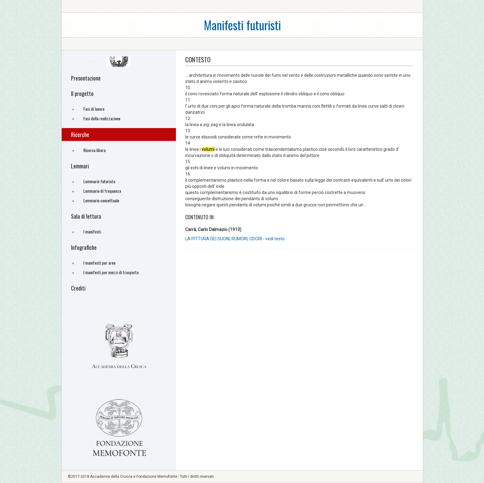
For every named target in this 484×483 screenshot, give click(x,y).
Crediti (78, 288)
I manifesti (92, 231)
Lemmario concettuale (101, 200)
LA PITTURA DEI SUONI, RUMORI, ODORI (223, 238)
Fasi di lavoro (93, 108)
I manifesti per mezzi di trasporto (111, 272)
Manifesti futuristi (242, 25)
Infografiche (84, 247)
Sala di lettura (86, 216)
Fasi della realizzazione (101, 118)
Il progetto (82, 93)
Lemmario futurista (99, 181)
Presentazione (86, 78)
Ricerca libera (94, 150)
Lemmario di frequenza (102, 191)
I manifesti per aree (99, 262)
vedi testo (275, 238)
